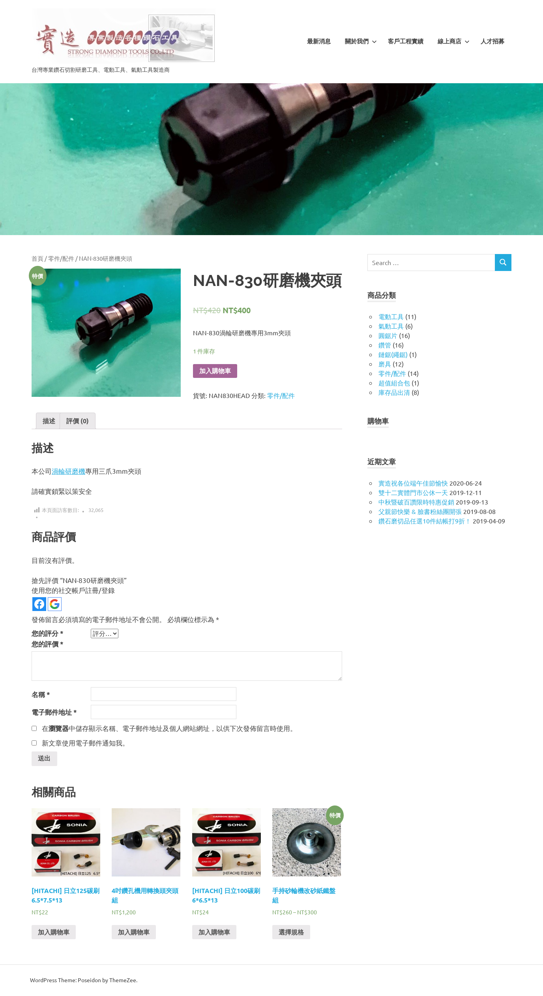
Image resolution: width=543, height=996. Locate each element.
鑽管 (384, 345)
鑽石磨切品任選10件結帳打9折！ (424, 521)
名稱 (41, 694)
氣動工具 (391, 326)
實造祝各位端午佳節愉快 (413, 483)
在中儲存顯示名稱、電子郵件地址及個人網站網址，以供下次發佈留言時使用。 (169, 728)
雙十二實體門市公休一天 (413, 492)
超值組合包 (394, 383)
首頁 (37, 258)
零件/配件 (61, 258)
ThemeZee (122, 980)
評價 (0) (77, 421)
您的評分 (48, 633)
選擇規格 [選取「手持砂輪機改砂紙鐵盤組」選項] (291, 933)
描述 (49, 421)
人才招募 (492, 41)
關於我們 (361, 41)
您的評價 (48, 644)
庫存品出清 (394, 392)
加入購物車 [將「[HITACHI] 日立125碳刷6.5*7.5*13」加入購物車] (53, 933)
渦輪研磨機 (68, 471)
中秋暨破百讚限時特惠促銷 (416, 502)
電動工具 (391, 316)
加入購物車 (215, 371)
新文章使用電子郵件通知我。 (85, 742)
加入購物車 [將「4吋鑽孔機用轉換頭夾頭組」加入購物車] (134, 933)
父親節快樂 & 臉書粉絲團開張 (420, 511)
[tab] (49, 421)
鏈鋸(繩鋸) (393, 354)
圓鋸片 (387, 335)
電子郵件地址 (54, 712)
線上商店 (454, 41)
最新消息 (319, 41)
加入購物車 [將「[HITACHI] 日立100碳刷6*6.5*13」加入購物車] (214, 933)
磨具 (384, 364)
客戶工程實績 (405, 41)
